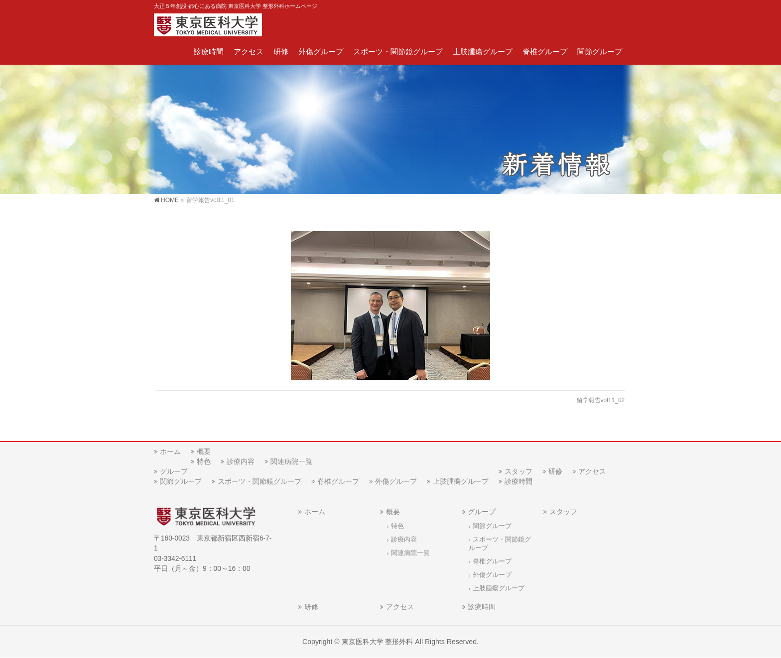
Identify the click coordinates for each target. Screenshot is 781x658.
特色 (204, 461)
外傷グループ (396, 481)
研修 (555, 471)
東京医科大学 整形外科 (377, 642)
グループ (174, 471)
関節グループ (181, 481)
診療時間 (518, 481)
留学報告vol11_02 (601, 400)
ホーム (170, 451)
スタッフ (518, 471)
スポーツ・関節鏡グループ (259, 481)
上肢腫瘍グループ (461, 481)
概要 (204, 451)
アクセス (592, 471)
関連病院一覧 (291, 461)
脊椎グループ (338, 481)
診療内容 (241, 461)
